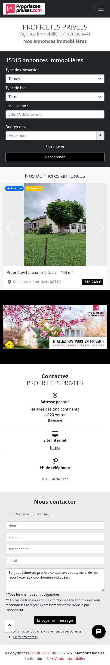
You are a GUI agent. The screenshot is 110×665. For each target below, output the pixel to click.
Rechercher (55, 157)
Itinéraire (55, 420)
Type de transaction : (24, 69)
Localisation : (17, 105)
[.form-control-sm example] (51, 135)
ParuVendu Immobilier (66, 658)
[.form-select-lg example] (55, 78)
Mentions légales (89, 653)
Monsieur (44, 514)
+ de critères (55, 146)
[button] (10, 228)
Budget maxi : (18, 126)
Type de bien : (18, 87)
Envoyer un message (55, 620)
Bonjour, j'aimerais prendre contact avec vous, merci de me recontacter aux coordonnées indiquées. (55, 579)
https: (55, 447)
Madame (22, 514)
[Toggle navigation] (100, 8)
